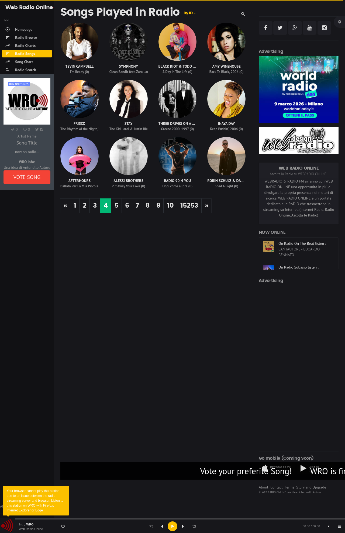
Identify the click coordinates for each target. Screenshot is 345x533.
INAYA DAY (226, 123)
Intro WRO (26, 524)
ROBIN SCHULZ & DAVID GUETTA (233, 180)
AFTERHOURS (79, 180)
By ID (188, 13)
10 (170, 205)
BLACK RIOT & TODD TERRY (180, 66)
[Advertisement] (299, 366)
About (263, 487)
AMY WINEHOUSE (226, 66)
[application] (172, 526)
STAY (129, 123)
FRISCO (79, 123)
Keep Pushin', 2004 (224, 129)
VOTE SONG (27, 177)
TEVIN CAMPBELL (79, 66)
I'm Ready (77, 72)
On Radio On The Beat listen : (302, 243)
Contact (276, 487)
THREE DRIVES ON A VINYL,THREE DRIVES (192, 123)
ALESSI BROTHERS (128, 180)
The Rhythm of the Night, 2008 (83, 129)
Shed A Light (224, 186)
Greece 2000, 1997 (175, 129)
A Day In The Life (175, 72)
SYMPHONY (128, 66)
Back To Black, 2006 (224, 72)
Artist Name (26, 136)
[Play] (172, 526)
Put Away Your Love (126, 186)
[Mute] (328, 526)
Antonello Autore (311, 492)
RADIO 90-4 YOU (177, 180)
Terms (289, 487)
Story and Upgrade (311, 487)
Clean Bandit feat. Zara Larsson (132, 72)
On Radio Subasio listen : (298, 267)
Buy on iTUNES (18, 84)
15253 (189, 205)
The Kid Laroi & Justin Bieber (131, 129)
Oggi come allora (175, 186)
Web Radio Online (31, 529)
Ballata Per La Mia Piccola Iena (82, 186)
